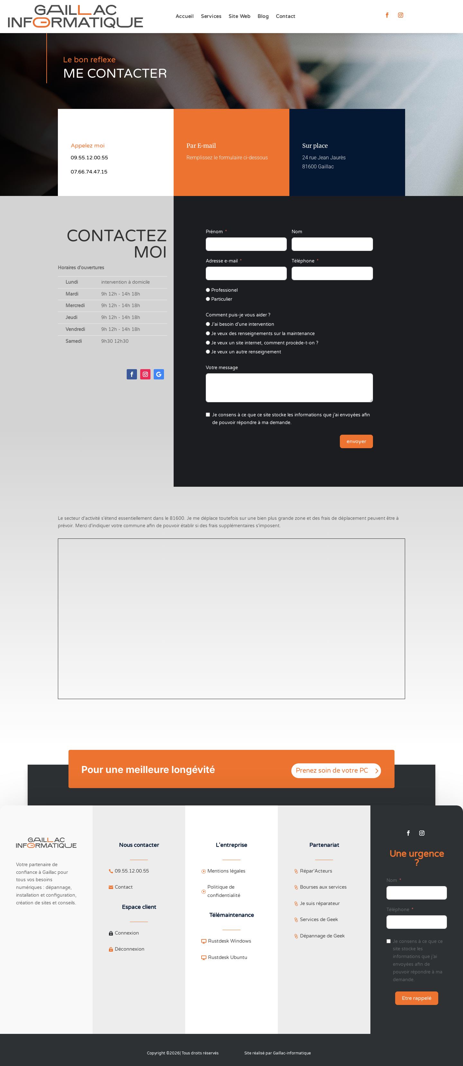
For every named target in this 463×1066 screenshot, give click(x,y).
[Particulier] (208, 299)
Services (211, 16)
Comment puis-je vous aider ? (238, 315)
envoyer (356, 441)
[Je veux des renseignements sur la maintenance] (208, 333)
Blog (263, 16)
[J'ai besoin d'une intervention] (208, 324)
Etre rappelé (416, 998)
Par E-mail (201, 145)
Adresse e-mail (222, 261)
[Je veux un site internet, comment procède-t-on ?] (208, 343)
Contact (285, 16)
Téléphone (303, 261)
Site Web (239, 16)
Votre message (222, 367)
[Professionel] (208, 290)
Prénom (214, 232)
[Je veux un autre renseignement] (208, 352)
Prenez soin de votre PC (332, 771)
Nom (297, 232)
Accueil (185, 16)
